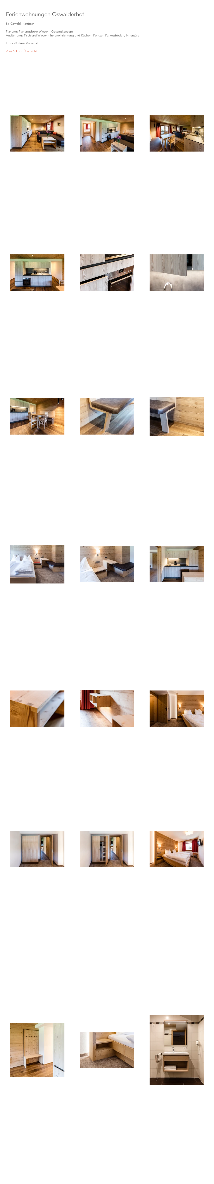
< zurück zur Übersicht (21, 51)
